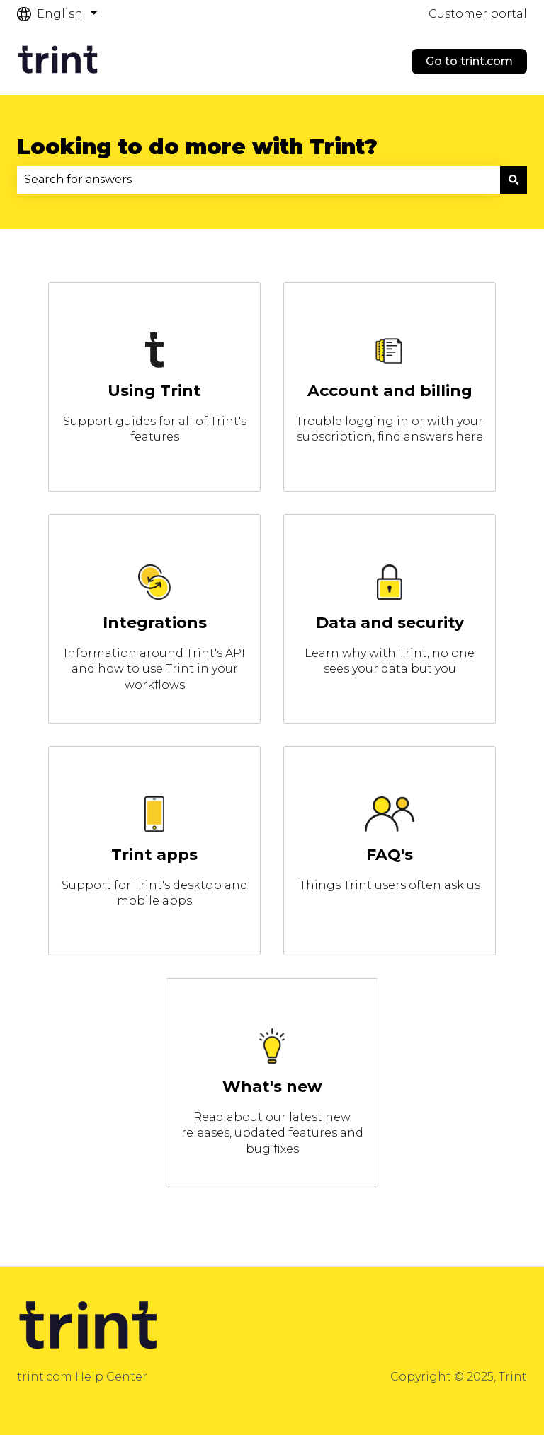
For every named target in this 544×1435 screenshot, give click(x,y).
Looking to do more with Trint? (197, 147)
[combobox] (258, 179)
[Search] (513, 179)
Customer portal (478, 14)
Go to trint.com (469, 61)
